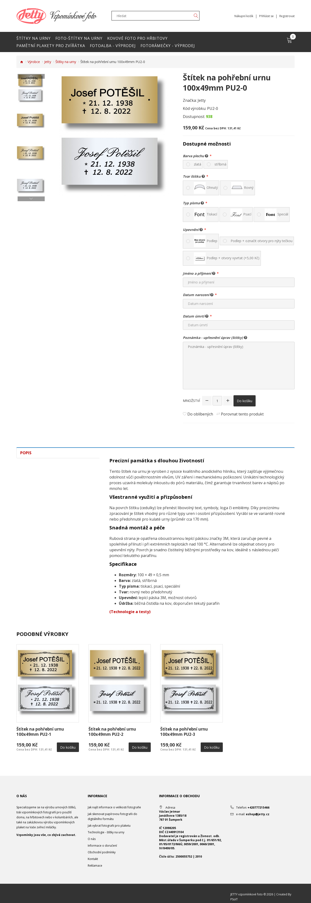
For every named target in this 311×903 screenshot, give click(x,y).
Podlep (205, 241)
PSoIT (234, 899)
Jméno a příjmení (199, 273)
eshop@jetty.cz (257, 814)
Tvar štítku (194, 176)
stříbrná (220, 164)
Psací (240, 214)
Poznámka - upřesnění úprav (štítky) (215, 337)
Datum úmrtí (196, 316)
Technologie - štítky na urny (106, 832)
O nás (92, 839)
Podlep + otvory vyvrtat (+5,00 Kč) (226, 258)
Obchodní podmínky (102, 852)
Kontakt (93, 859)
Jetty (47, 61)
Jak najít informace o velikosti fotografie (114, 807)
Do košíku (244, 401)
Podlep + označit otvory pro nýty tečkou (261, 241)
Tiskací (205, 214)
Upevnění (193, 229)
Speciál (276, 214)
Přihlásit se (266, 16)
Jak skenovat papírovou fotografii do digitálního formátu (112, 816)
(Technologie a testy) (130, 611)
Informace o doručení (102, 846)
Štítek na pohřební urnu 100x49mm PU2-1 (40, 731)
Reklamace (95, 866)
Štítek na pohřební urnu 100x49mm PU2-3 (184, 731)
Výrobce (34, 61)
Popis (25, 452)
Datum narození (198, 295)
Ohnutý (206, 188)
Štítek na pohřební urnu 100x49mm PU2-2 (112, 731)
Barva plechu (195, 156)
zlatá (197, 164)
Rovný (242, 188)
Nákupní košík (243, 16)
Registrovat (287, 16)
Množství (191, 400)
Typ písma (193, 203)
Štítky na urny (65, 61)
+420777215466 (258, 807)
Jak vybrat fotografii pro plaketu (109, 826)
